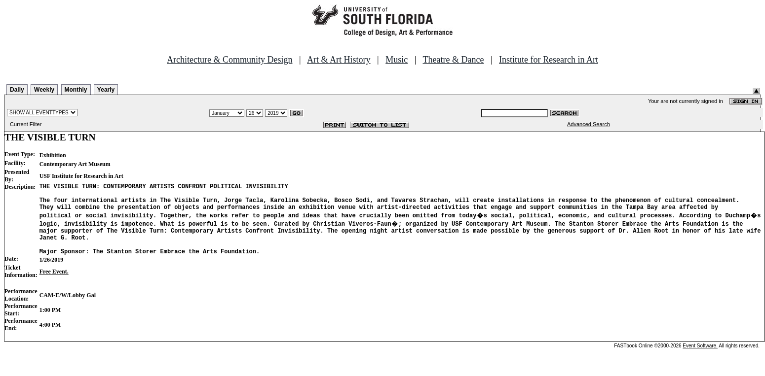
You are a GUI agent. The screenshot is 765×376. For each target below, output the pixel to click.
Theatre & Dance (453, 60)
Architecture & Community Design (229, 60)
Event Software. (700, 357)
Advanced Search (588, 124)
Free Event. (54, 283)
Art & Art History (339, 60)
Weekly (44, 89)
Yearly (106, 89)
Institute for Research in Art (548, 60)
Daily (17, 89)
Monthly (76, 89)
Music (396, 60)
